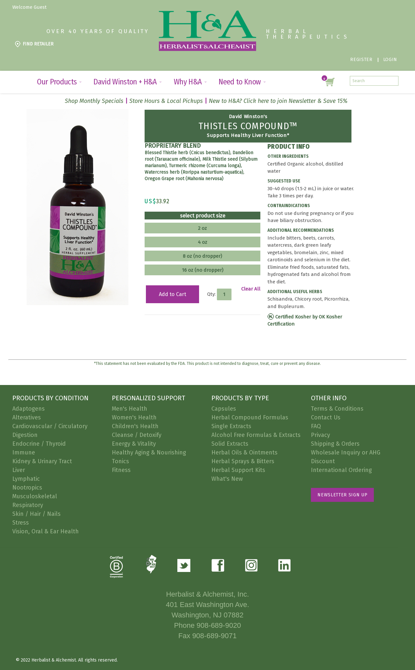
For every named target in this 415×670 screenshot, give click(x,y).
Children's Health (135, 426)
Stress (20, 522)
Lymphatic (26, 478)
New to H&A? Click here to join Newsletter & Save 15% (278, 101)
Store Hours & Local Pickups (166, 101)
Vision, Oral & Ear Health (45, 531)
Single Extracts (231, 426)
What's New (227, 478)
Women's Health (134, 417)
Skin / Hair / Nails (36, 513)
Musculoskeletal (34, 496)
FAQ (316, 426)
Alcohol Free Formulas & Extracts (256, 435)
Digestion (25, 435)
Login (390, 59)
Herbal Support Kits (238, 470)
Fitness (121, 470)
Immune (23, 452)
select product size (202, 216)
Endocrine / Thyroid (39, 443)
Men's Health (129, 408)
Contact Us (325, 417)
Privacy (320, 435)
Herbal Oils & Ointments (244, 452)
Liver (18, 470)
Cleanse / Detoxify (136, 435)
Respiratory (27, 505)
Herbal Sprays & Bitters (242, 461)
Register (361, 59)
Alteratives (26, 417)
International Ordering (341, 470)
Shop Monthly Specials (94, 101)
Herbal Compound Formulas (249, 417)
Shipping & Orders (335, 443)
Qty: (211, 294)
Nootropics (27, 487)
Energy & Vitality (134, 443)
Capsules (223, 408)
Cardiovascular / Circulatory (50, 426)
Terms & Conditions (337, 408)
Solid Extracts (229, 443)
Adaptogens (28, 408)
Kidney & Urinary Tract (42, 461)
